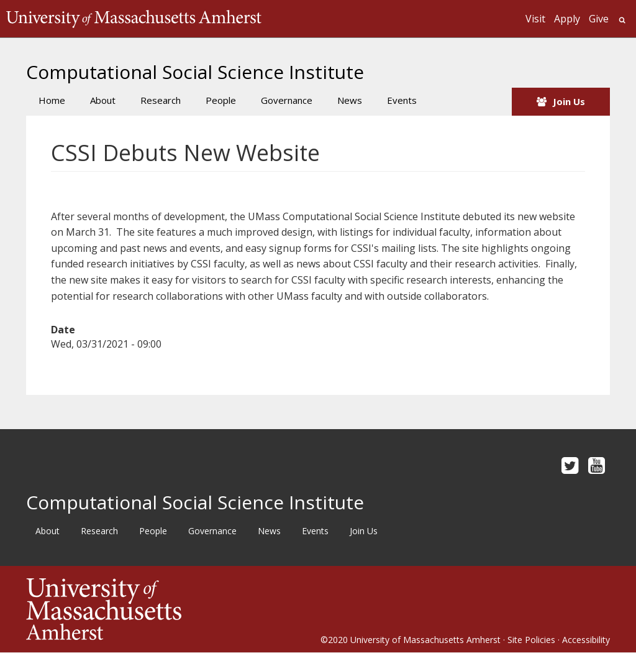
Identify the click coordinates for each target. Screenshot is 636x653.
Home (52, 100)
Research (160, 100)
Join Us (569, 101)
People (221, 100)
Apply (567, 18)
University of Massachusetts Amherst (425, 640)
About (103, 100)
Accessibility (586, 640)
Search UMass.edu (622, 20)
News (349, 100)
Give (599, 18)
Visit (535, 18)
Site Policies (531, 640)
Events (402, 100)
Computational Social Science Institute (195, 72)
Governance (286, 100)
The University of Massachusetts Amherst (133, 18)
